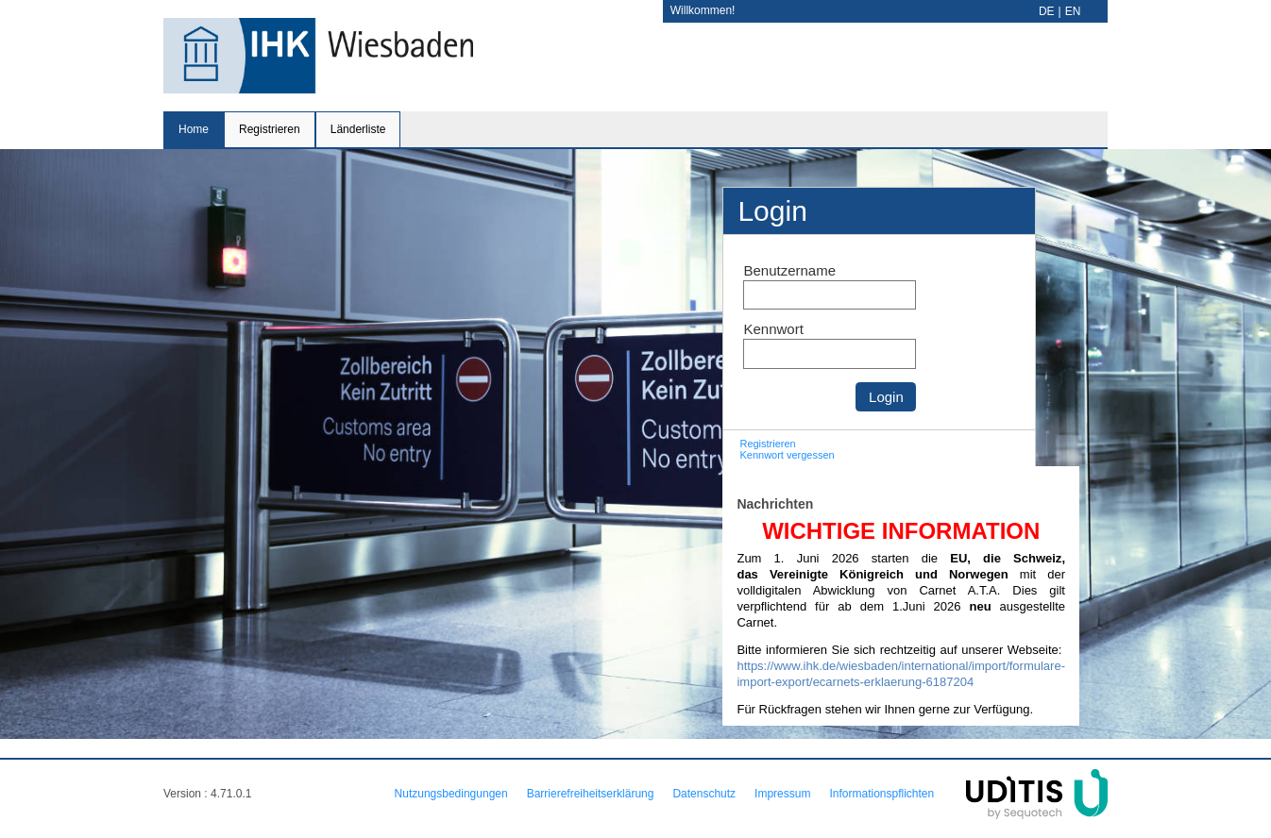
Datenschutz (704, 793)
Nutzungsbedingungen (451, 793)
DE (1047, 11)
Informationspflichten (881, 793)
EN (1073, 11)
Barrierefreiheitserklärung (590, 793)
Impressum (782, 793)
